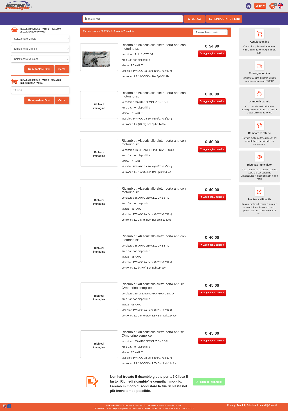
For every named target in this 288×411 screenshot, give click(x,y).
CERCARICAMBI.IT (114, 405)
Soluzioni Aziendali (256, 405)
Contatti (272, 405)
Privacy (231, 405)
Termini (241, 405)
